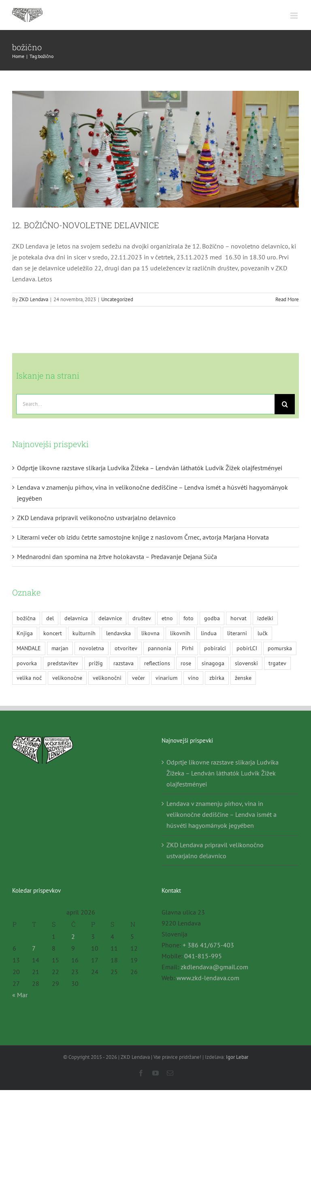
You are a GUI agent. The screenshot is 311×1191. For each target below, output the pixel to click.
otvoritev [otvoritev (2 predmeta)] (126, 648)
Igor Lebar (237, 1057)
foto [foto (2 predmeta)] (188, 618)
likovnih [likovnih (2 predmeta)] (180, 633)
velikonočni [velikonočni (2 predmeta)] (107, 677)
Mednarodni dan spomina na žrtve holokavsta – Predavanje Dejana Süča (117, 557)
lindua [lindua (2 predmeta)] (209, 633)
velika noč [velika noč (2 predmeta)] (29, 677)
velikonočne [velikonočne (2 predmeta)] (67, 677)
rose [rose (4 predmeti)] (186, 663)
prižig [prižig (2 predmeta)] (96, 663)
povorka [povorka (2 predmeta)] (27, 663)
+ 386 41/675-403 (208, 945)
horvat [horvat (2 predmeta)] (238, 618)
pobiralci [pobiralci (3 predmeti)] (215, 648)
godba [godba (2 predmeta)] (212, 618)
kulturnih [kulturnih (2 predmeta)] (84, 633)
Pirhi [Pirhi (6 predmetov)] (188, 648)
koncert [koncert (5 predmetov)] (52, 633)
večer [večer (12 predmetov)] (138, 677)
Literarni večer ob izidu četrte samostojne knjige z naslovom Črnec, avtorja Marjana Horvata (143, 537)
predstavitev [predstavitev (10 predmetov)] (62, 663)
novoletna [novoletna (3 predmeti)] (91, 648)
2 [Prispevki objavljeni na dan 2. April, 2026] (73, 936)
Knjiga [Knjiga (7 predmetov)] (25, 633)
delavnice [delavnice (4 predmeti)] (110, 618)
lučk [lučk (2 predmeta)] (263, 633)
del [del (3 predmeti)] (50, 618)
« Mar (20, 995)
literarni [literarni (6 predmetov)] (237, 633)
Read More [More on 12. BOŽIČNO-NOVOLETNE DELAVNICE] (287, 299)
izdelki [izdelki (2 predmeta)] (265, 618)
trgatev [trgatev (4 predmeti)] (277, 663)
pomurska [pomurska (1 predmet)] (280, 648)
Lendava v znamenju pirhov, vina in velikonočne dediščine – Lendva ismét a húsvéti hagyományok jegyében (221, 814)
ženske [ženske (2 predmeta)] (243, 677)
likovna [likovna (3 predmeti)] (150, 633)
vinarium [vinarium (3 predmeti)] (166, 677)
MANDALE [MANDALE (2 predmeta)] (29, 648)
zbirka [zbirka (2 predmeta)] (216, 677)
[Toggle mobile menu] (294, 15)
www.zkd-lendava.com (208, 978)
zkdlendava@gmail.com (214, 967)
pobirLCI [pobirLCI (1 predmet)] (246, 648)
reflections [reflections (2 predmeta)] (157, 663)
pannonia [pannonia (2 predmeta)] (159, 648)
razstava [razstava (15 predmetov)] (123, 663)
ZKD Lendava (33, 299)
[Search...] (145, 404)
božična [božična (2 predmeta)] (26, 618)
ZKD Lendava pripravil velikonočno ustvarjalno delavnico (96, 518)
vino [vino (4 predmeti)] (193, 677)
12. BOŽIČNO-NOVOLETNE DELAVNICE (85, 225)
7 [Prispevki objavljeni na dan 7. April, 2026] (34, 948)
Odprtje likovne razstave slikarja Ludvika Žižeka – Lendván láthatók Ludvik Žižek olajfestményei (149, 468)
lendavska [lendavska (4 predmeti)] (118, 633)
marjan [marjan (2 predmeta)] (59, 648)
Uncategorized (117, 299)
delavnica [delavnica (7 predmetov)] (76, 618)
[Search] (285, 404)
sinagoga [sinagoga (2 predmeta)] (213, 663)
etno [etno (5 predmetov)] (167, 618)
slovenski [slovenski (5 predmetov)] (246, 663)
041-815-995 (203, 956)
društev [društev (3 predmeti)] (141, 618)
